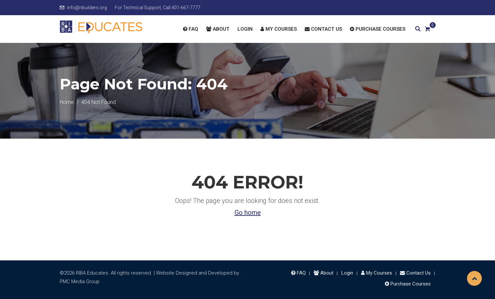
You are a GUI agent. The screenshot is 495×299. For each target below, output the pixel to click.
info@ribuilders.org (87, 7)
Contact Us (323, 29)
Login (245, 29)
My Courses (279, 29)
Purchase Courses (377, 29)
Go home (247, 212)
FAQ (190, 29)
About (218, 29)
